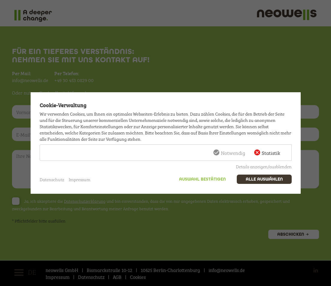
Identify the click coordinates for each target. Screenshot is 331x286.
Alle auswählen (264, 179)
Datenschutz (52, 179)
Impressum (79, 179)
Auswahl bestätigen (202, 179)
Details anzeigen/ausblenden (264, 166)
